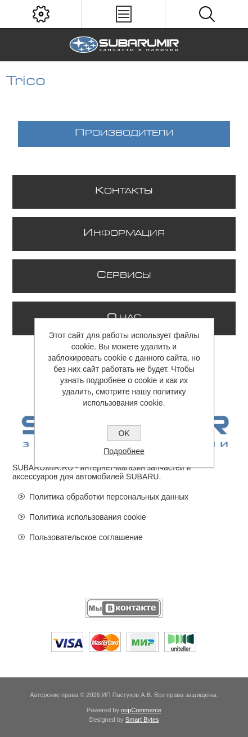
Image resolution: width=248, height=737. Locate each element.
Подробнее (124, 451)
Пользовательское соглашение (86, 537)
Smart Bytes (142, 719)
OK (123, 433)
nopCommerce (141, 710)
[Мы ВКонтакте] (124, 608)
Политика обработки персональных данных (108, 496)
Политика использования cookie (87, 517)
